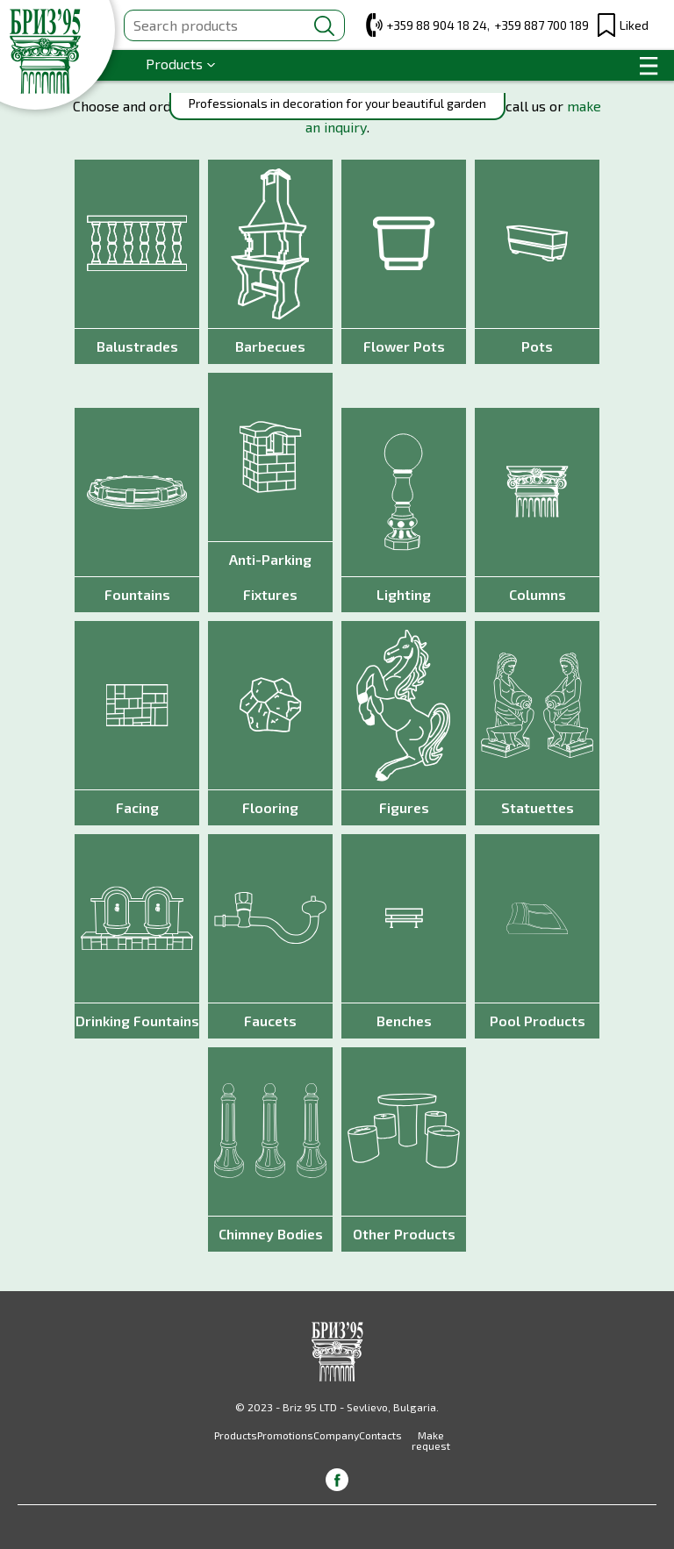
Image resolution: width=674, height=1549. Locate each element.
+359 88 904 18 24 (436, 25)
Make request (431, 1440)
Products (174, 63)
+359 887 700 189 (541, 25)
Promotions (285, 1435)
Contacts (380, 1435)
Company (336, 1435)
